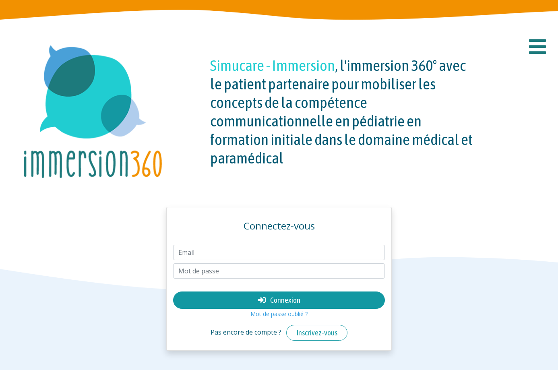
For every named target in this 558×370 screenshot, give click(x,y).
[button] (537, 46)
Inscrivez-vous (316, 332)
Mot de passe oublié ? (279, 314)
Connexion (279, 300)
